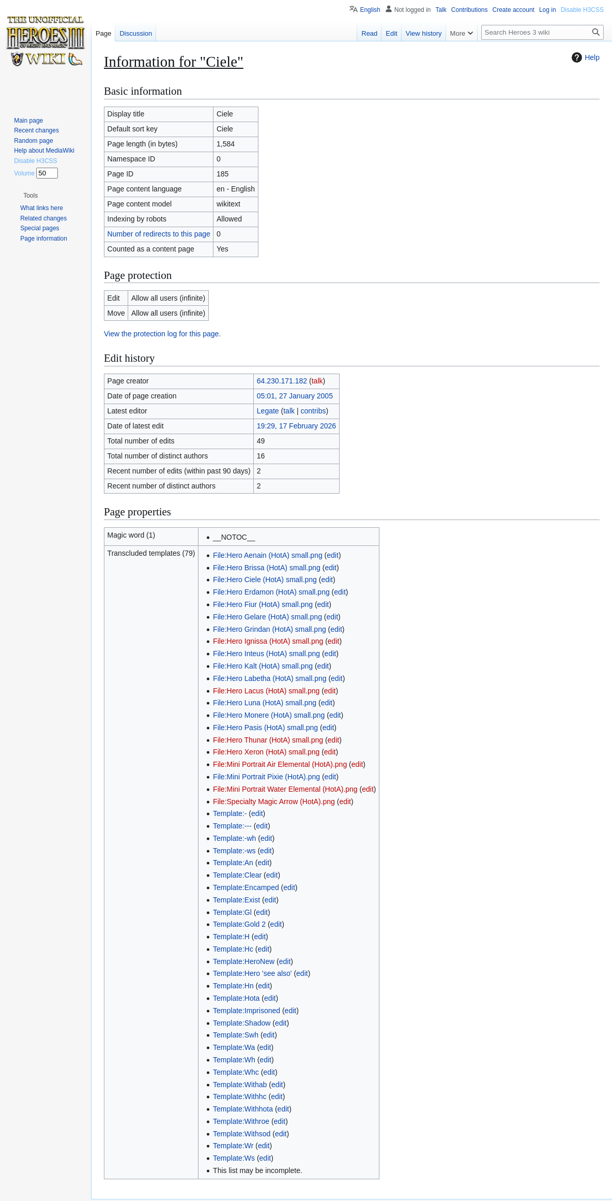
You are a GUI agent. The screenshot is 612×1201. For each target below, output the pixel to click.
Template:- (230, 813)
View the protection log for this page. (162, 334)
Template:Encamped (246, 887)
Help (584, 57)
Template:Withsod (241, 1134)
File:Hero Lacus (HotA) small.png (266, 691)
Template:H (231, 936)
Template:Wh (234, 1060)
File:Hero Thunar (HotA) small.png (268, 740)
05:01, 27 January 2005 (295, 396)
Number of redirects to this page (159, 234)
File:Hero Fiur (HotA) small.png (263, 604)
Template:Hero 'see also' (252, 973)
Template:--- (232, 826)
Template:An (233, 862)
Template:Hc (233, 949)
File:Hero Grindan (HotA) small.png (269, 629)
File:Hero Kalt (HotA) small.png (263, 666)
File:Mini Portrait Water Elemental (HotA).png (285, 789)
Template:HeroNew (243, 961)
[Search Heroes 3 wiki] (542, 32)
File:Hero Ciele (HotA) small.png (265, 579)
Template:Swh (235, 1035)
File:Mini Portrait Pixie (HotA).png (266, 777)
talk (317, 381)
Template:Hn (233, 986)
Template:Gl (232, 912)
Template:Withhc (239, 1096)
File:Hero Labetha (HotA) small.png (269, 678)
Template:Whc (236, 1072)
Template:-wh (234, 838)
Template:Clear (237, 875)
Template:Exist (236, 900)
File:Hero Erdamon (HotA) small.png (271, 592)
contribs (313, 411)
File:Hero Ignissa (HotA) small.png (268, 641)
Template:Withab (240, 1084)
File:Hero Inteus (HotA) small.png (266, 653)
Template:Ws (234, 1158)
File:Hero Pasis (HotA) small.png (265, 727)
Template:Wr (233, 1145)
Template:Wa (234, 1047)
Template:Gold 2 (239, 924)
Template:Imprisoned (246, 1010)
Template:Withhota (243, 1109)
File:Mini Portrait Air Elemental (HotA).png (280, 764)
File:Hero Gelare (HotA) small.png (267, 617)
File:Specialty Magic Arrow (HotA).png (274, 801)
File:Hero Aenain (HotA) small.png (268, 555)
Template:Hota (236, 998)
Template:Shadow (241, 1023)
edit (333, 555)
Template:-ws (234, 851)
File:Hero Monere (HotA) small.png (269, 715)
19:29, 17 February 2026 (296, 426)
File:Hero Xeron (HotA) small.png (266, 752)
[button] (30, 195)
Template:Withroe (241, 1121)
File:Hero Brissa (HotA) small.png (266, 568)
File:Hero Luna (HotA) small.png (264, 703)
